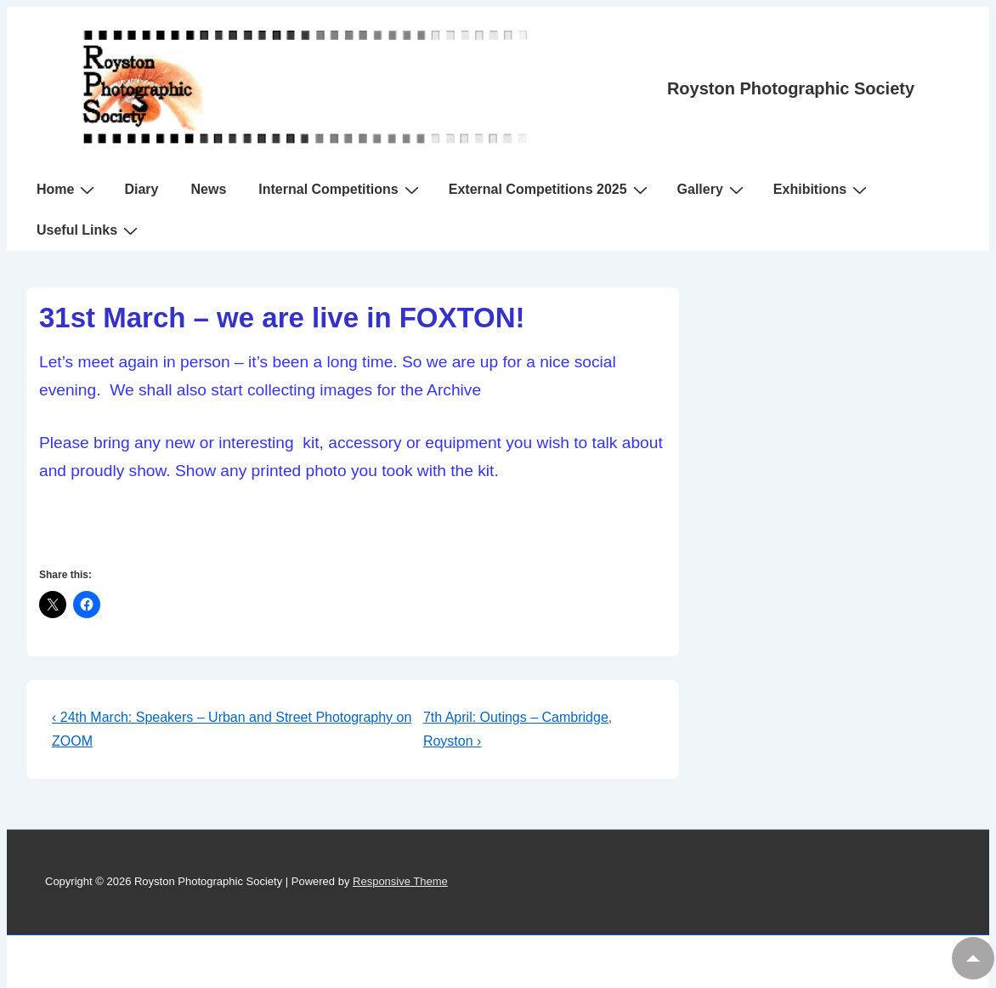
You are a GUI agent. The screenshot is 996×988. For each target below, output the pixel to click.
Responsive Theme (400, 881)
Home (68, 190)
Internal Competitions (340, 190)
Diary (141, 189)
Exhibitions (822, 190)
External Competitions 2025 (550, 190)
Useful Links (89, 230)
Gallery (712, 190)
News (208, 189)
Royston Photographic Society (790, 88)
